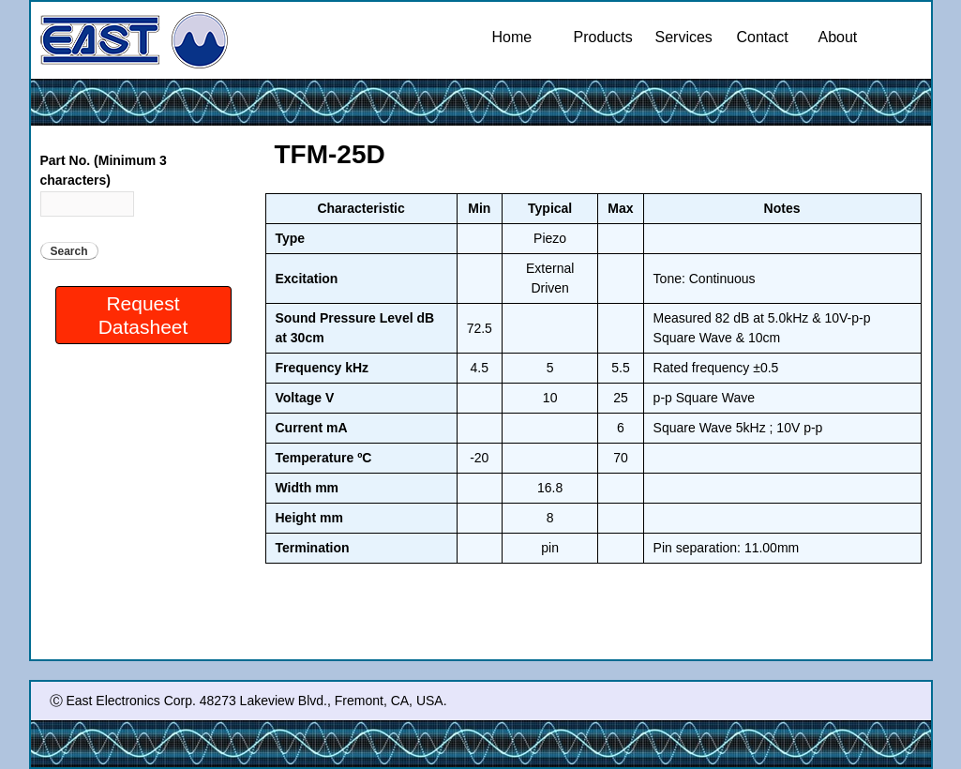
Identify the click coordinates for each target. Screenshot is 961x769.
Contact (762, 37)
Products (606, 37)
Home (512, 37)
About (838, 37)
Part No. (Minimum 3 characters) (103, 170)
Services (687, 37)
